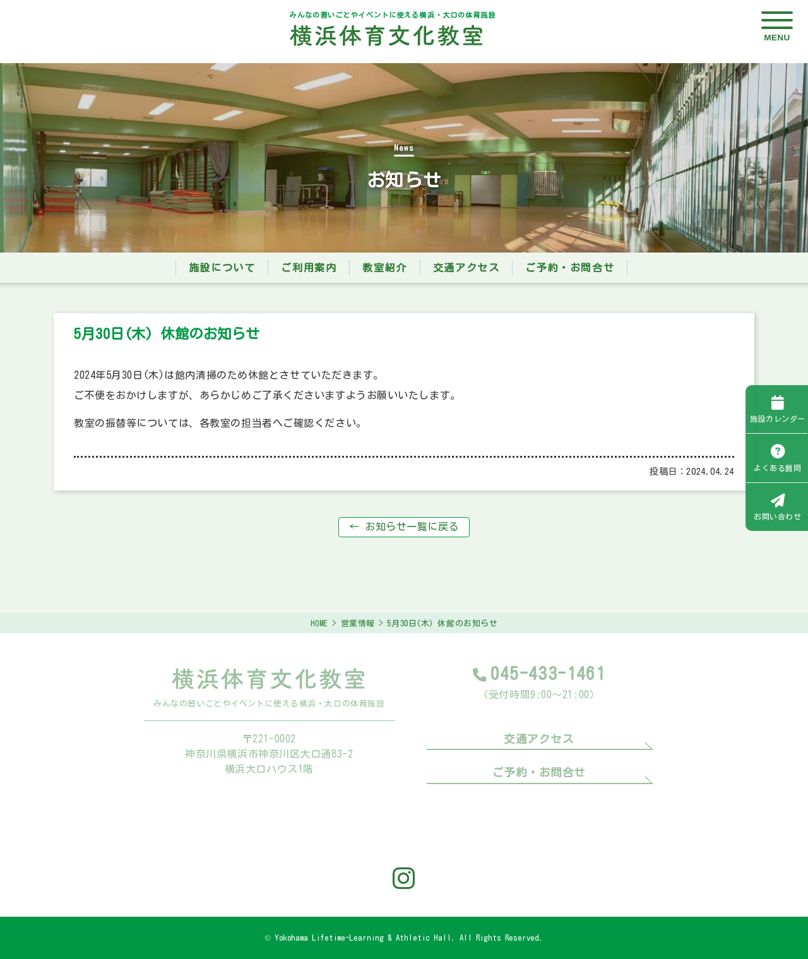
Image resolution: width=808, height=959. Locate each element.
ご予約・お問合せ (569, 268)
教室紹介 (384, 268)
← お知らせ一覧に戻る (404, 526)
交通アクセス (466, 268)
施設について (222, 268)
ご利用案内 (308, 268)
